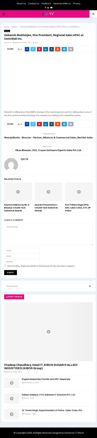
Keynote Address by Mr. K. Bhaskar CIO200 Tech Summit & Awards (17, 207)
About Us (21, 3)
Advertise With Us (62, 3)
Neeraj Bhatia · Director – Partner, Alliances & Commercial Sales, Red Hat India (48, 137)
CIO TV (9, 42)
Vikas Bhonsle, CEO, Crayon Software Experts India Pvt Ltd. (48, 150)
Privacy (76, 3)
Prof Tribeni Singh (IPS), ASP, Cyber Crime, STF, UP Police (78, 207)
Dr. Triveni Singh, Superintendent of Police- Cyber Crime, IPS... (53, 410)
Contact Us (33, 3)
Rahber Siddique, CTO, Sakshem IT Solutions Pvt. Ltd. (48, 395)
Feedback (46, 3)
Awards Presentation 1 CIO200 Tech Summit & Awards (46, 207)
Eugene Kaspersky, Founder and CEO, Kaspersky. (46, 379)
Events (7, 31)
